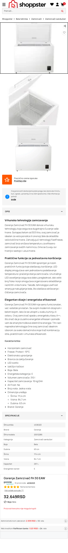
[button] (62, 4)
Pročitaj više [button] (20, 181)
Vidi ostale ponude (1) (14, 490)
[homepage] (29, 4)
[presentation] (34, 7)
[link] (57, 4)
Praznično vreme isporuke (25, 178)
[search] (34, 11)
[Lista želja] (52, 4)
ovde (13, 199)
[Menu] (5, 4)
